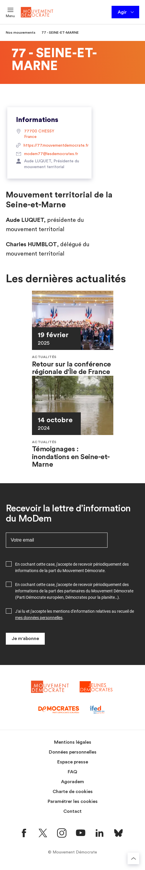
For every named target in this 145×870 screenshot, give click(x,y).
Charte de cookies (73, 791)
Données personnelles (72, 752)
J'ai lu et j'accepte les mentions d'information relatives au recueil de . (74, 614)
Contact (72, 811)
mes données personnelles (38, 617)
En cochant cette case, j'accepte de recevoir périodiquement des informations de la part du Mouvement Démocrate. (72, 567)
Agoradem (72, 781)
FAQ (72, 772)
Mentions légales (72, 742)
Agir (126, 12)
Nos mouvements (20, 32)
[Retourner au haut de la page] (133, 858)
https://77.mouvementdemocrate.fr (49, 146)
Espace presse (72, 762)
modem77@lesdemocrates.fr (47, 154)
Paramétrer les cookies (73, 801)
